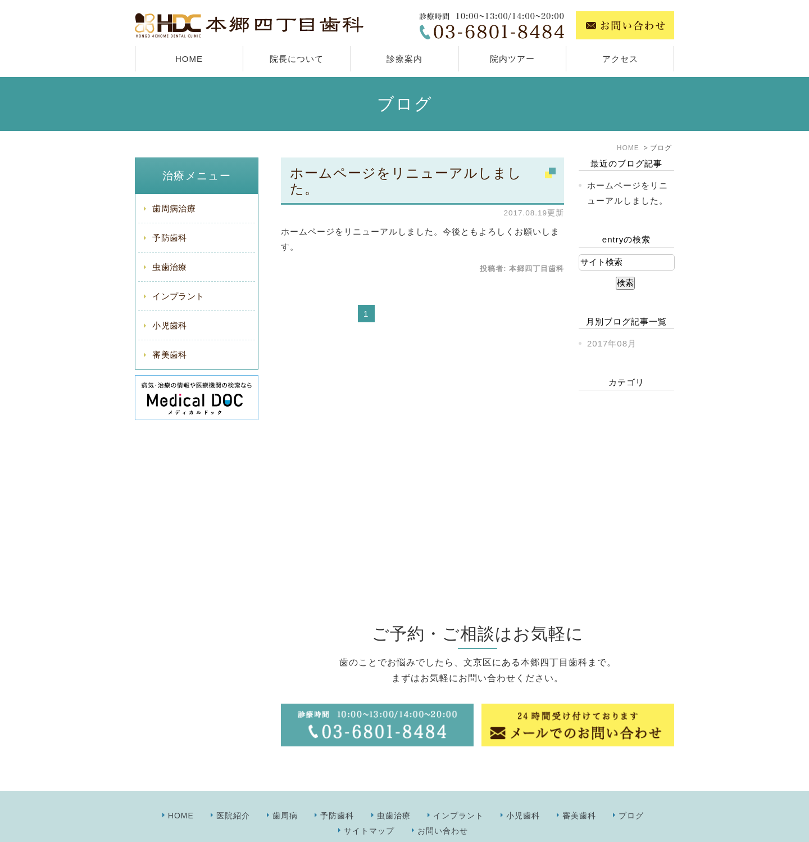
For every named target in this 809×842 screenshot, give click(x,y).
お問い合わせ (442, 806)
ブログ (631, 790)
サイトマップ (369, 806)
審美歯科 (169, 354)
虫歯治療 (169, 267)
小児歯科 (169, 325)
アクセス (620, 59)
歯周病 (285, 790)
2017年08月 (612, 343)
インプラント (178, 296)
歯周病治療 (174, 208)
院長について (297, 59)
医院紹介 (233, 790)
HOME (189, 59)
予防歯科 (169, 237)
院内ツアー (512, 59)
